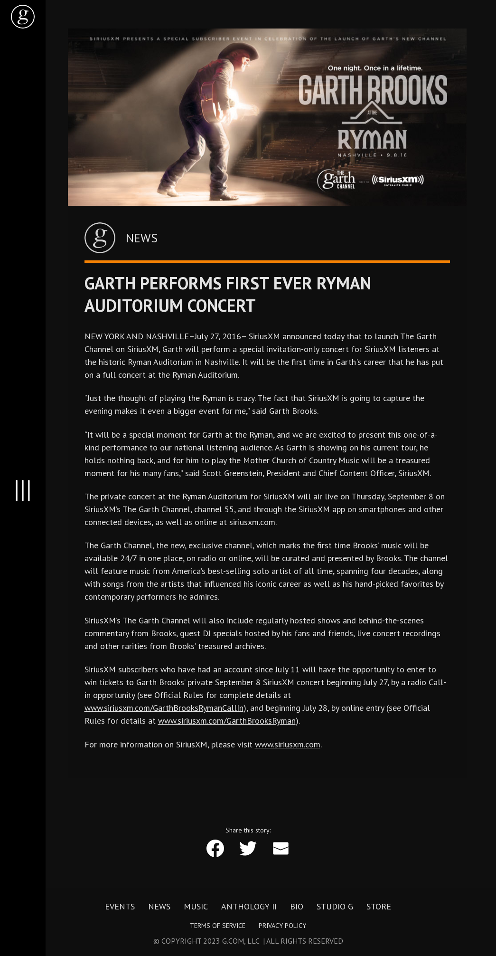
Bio (296, 906)
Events (120, 906)
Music (196, 906)
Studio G (335, 906)
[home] (23, 17)
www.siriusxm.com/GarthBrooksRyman (227, 720)
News (159, 906)
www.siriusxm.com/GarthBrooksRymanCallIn (163, 707)
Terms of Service (217, 925)
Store (378, 906)
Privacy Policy (282, 925)
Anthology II (249, 906)
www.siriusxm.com (287, 744)
